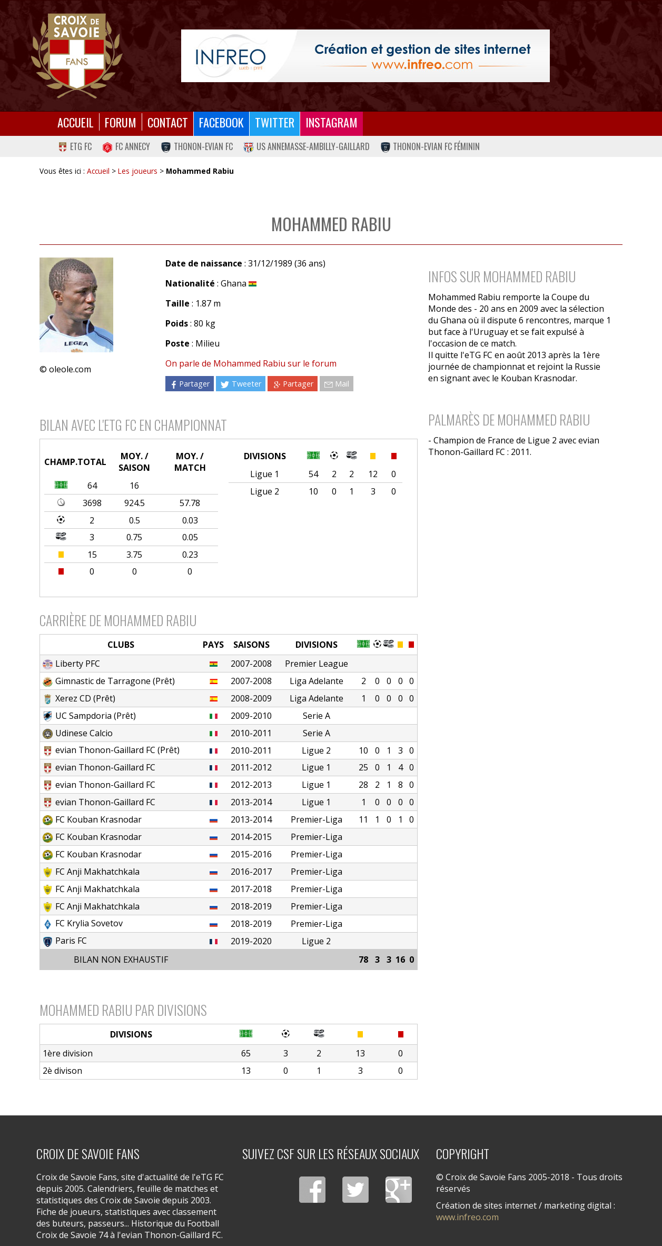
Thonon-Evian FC (197, 146)
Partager (190, 384)
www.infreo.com (467, 1217)
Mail (336, 384)
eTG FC (74, 146)
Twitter (274, 122)
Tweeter (240, 384)
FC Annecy (126, 146)
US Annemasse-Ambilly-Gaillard (306, 146)
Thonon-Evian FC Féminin (430, 146)
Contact (167, 122)
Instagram (331, 122)
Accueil (75, 122)
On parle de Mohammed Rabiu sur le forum (251, 363)
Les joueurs (137, 171)
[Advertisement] (520, 556)
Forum (120, 122)
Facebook (221, 122)
